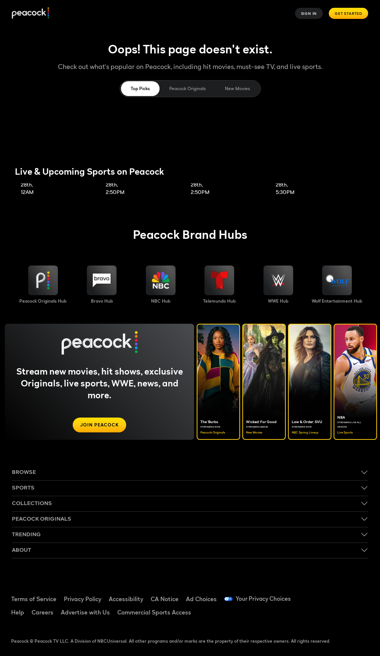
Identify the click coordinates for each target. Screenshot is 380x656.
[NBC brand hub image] (161, 285)
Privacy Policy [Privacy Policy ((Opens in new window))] (82, 599)
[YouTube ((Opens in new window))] (359, 594)
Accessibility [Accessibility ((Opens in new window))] (126, 599)
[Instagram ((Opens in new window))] (321, 615)
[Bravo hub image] (102, 285)
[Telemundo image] (219, 285)
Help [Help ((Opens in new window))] (17, 612)
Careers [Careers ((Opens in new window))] (42, 612)
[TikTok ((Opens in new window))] (340, 594)
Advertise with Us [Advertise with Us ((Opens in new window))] (85, 612)
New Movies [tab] (237, 88)
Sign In (309, 13)
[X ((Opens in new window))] (340, 615)
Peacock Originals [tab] (187, 88)
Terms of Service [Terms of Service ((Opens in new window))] (33, 599)
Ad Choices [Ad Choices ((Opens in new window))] (201, 599)
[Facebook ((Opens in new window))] (321, 594)
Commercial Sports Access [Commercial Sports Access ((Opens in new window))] (154, 612)
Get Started (348, 13)
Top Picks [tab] (140, 88)
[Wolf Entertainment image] (337, 285)
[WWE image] (278, 285)
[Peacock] (30, 13)
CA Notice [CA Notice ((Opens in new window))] (164, 599)
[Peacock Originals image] (42, 285)
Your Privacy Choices (264, 599)
